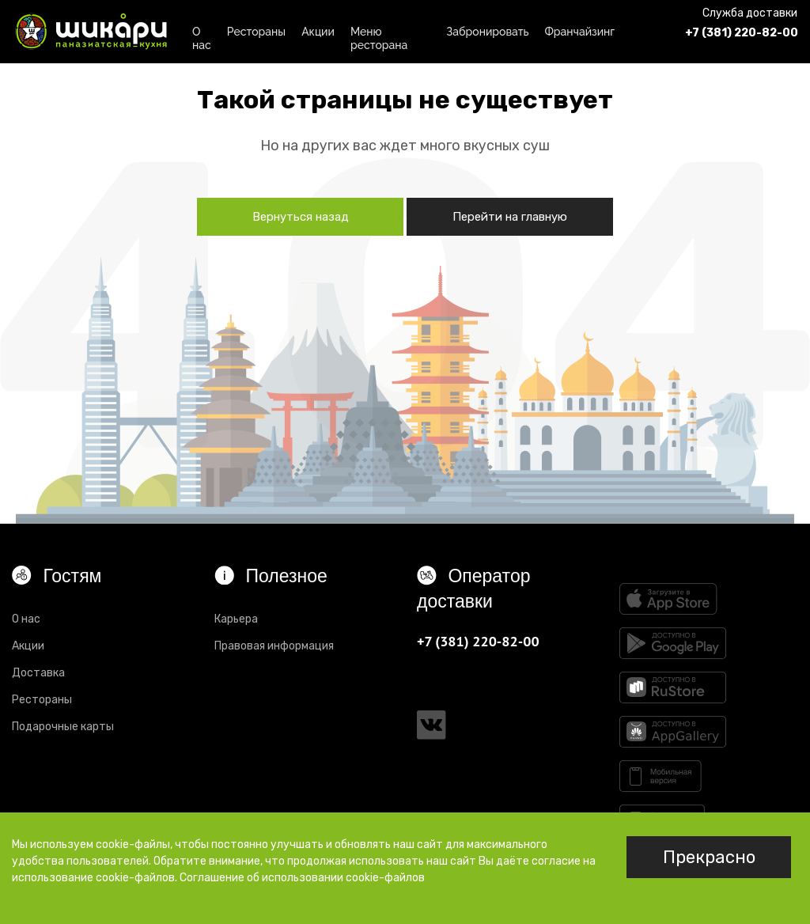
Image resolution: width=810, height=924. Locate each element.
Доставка (38, 673)
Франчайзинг (579, 31)
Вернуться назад (300, 217)
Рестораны (256, 31)
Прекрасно (709, 857)
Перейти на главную (509, 217)
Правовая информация (274, 646)
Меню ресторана (378, 36)
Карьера (236, 619)
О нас (201, 36)
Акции (318, 31)
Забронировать (487, 31)
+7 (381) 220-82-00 (741, 33)
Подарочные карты (63, 726)
